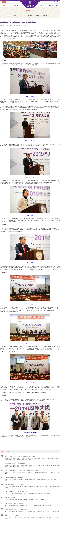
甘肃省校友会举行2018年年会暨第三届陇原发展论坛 (16, 509)
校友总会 (56, 5)
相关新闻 (5, 451)
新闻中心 (6, 5)
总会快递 (15, 15)
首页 (3, 5)
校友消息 (23, 15)
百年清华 (47, 5)
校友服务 (51, 5)
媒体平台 (42, 5)
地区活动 (30, 15)
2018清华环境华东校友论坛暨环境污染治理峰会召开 (16, 491)
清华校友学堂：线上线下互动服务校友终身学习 (15, 463)
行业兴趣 (45, 15)
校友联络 (11, 5)
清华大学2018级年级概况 (10, 497)
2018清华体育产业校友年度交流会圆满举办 (14, 484)
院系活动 (37, 15)
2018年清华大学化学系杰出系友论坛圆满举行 (14, 503)
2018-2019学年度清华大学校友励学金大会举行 (14, 515)
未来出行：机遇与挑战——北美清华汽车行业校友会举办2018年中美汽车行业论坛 (22, 470)
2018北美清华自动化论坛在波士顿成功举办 (14, 477)
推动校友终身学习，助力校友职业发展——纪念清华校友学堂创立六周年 (20, 456)
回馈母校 (16, 5)
